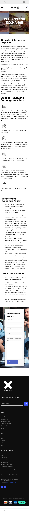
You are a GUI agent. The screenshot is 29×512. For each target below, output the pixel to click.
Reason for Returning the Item (14, 349)
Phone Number (14, 330)
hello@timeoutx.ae (11, 482)
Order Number (14, 320)
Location (14, 335)
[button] (26, 7)
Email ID (14, 325)
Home (7, 26)
